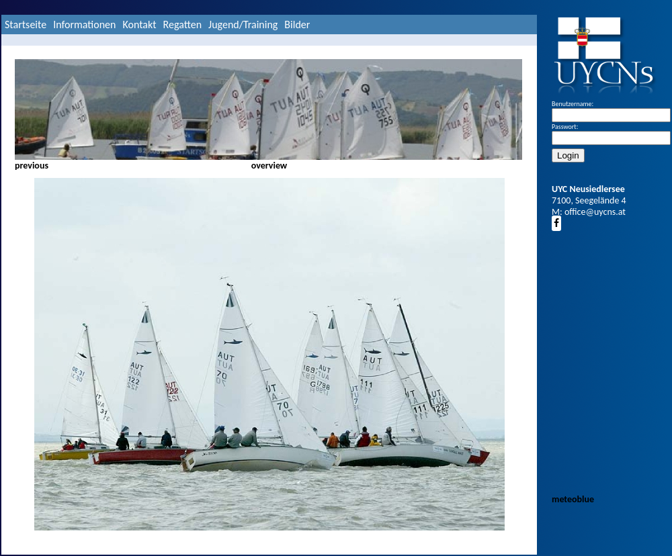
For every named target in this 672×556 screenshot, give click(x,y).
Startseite (25, 24)
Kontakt (139, 24)
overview (269, 165)
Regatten (182, 24)
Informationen (84, 24)
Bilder (297, 24)
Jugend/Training (243, 24)
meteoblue (573, 499)
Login (568, 155)
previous (31, 165)
